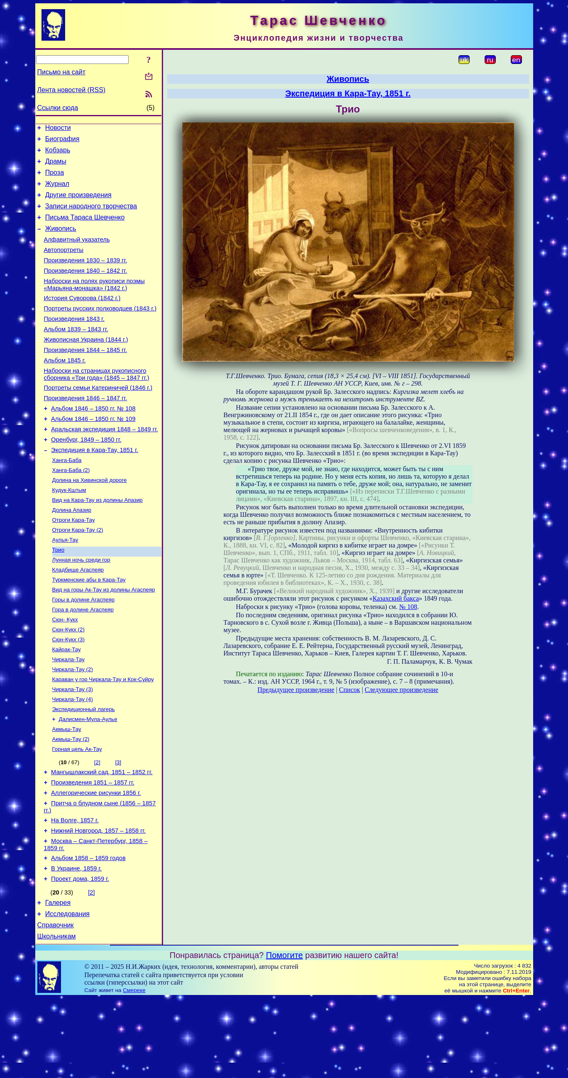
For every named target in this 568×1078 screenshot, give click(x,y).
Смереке (134, 1070)
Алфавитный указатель (77, 253)
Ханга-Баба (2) (71, 509)
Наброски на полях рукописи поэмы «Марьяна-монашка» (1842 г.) (94, 303)
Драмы (55, 166)
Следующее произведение (401, 689)
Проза (54, 178)
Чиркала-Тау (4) (72, 757)
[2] (97, 824)
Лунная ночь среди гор (81, 606)
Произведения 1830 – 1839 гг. (85, 276)
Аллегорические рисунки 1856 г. (96, 859)
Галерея (58, 978)
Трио (58, 595)
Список (349, 689)
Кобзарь (58, 153)
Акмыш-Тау (66, 790)
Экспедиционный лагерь (83, 768)
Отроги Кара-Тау (73, 563)
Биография (62, 141)
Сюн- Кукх (65, 671)
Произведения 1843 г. (74, 341)
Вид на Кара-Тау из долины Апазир (97, 541)
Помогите (284, 1034)
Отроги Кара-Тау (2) (77, 574)
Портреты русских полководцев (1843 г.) (100, 329)
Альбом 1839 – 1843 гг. (76, 353)
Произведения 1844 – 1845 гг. (85, 376)
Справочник (55, 1003)
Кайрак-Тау (66, 703)
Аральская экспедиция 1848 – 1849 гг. (104, 464)
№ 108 (408, 606)
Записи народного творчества (91, 216)
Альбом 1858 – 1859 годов (88, 930)
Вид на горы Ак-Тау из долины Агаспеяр (103, 639)
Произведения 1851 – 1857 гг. (92, 847)
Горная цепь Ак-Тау (77, 811)
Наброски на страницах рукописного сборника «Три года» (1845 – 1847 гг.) (96, 403)
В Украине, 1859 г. (76, 942)
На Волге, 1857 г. (75, 888)
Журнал (57, 191)
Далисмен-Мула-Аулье (88, 779)
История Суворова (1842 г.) (82, 318)
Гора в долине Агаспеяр (83, 660)
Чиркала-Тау (68, 714)
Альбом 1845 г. (65, 387)
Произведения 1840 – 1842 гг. (85, 288)
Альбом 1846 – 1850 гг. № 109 (93, 452)
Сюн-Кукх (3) (68, 692)
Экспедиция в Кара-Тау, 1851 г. (94, 487)
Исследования (67, 991)
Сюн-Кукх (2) (68, 682)
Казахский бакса (396, 598)
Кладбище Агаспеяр (78, 617)
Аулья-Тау (65, 585)
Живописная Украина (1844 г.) (86, 364)
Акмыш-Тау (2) (71, 800)
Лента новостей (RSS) (71, 89)
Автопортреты (64, 265)
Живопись (60, 240)
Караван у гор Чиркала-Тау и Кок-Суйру (103, 736)
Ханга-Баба (67, 498)
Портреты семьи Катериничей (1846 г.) (98, 417)
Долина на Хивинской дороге (89, 520)
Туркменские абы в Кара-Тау (89, 628)
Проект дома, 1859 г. (80, 953)
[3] (118, 824)
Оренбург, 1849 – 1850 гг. (86, 475)
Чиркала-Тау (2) (72, 725)
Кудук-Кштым (69, 531)
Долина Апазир (71, 552)
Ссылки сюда (57, 107)
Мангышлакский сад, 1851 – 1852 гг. (101, 835)
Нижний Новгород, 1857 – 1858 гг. (98, 900)
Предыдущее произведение (296, 689)
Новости (58, 128)
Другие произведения (78, 203)
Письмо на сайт (61, 72)
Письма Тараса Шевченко (85, 228)
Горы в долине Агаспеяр (83, 649)
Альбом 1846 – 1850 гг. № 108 (93, 441)
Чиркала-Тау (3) (72, 746)
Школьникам (56, 1015)
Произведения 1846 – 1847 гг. (85, 429)
